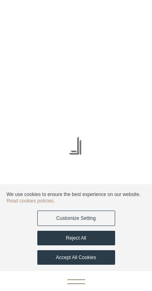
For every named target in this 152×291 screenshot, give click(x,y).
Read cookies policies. (30, 201)
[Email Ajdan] (142, 14)
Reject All (76, 238)
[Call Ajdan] (126, 15)
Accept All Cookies (76, 257)
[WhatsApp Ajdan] (10, 14)
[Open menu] (76, 281)
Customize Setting (76, 218)
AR (28, 14)
